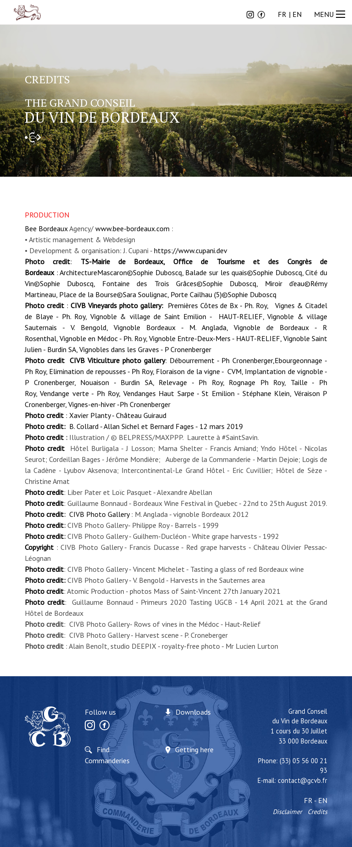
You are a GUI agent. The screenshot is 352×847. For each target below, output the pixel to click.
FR (282, 14)
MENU (330, 14)
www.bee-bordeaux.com (132, 228)
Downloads (193, 712)
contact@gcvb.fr (302, 780)
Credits (317, 811)
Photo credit (44, 437)
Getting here (194, 749)
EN (297, 14)
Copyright (39, 547)
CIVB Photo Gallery (99, 514)
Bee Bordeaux (46, 228)
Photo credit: (46, 580)
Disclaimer (287, 811)
